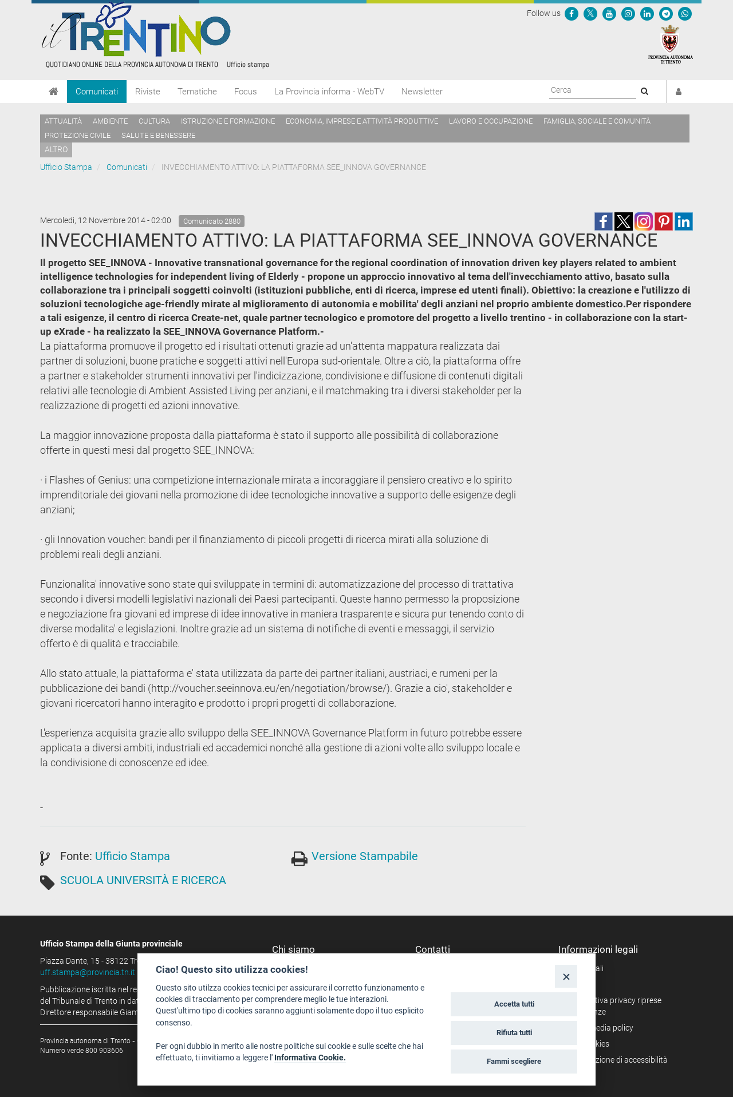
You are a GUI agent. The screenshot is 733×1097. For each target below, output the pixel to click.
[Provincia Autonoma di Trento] (670, 43)
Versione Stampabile (365, 856)
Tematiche (197, 91)
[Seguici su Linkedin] (647, 13)
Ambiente (110, 121)
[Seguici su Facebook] (571, 13)
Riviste (147, 91)
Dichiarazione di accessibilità (617, 1059)
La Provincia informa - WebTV (329, 91)
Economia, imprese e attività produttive (362, 121)
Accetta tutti (514, 1004)
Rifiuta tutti (514, 1032)
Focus (245, 91)
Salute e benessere (158, 135)
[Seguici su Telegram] (666, 13)
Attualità (63, 121)
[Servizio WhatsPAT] (685, 13)
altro (56, 149)
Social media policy (599, 1027)
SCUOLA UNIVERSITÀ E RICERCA (143, 880)
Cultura (154, 121)
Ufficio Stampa (66, 167)
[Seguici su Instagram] (628, 13)
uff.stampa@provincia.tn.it (87, 972)
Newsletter (422, 91)
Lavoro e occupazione (491, 121)
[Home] (53, 91)
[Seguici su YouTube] (609, 13)
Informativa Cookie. (310, 1057)
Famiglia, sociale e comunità (597, 121)
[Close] (566, 976)
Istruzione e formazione (228, 121)
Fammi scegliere (514, 1061)
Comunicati (97, 91)
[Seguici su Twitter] (590, 13)
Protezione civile (78, 135)
